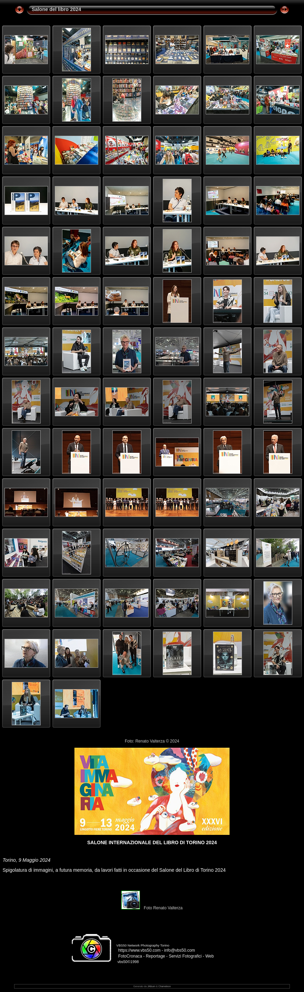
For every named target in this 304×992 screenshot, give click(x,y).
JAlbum (151, 986)
